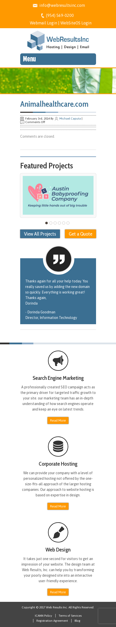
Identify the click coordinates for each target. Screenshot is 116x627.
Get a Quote (80, 234)
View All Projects (40, 234)
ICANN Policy (43, 615)
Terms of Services (70, 615)
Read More (58, 420)
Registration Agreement (52, 620)
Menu (29, 59)
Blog (77, 620)
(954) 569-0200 (60, 15)
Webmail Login (43, 23)
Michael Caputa (70, 118)
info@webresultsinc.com (62, 5)
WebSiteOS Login (75, 23)
